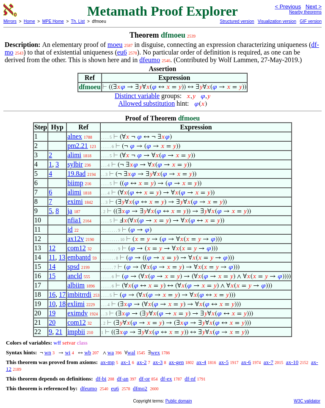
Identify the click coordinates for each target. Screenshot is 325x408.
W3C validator (307, 401)
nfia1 (74, 220)
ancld (74, 275)
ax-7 (268, 362)
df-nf (190, 378)
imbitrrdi (79, 294)
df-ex (166, 378)
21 (58, 331)
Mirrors (10, 21)
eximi (75, 201)
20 (52, 322)
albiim (76, 285)
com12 (76, 248)
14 (52, 266)
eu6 (122, 52)
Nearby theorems (305, 12)
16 (52, 294)
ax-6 (246, 362)
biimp (75, 182)
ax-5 (224, 362)
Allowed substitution (146, 103)
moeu (115, 44)
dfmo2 (140, 388)
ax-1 (126, 362)
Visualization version (277, 21)
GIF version (311, 21)
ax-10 (292, 362)
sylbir (75, 164)
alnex (74, 136)
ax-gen (176, 362)
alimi (74, 155)
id (69, 229)
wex (155, 352)
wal (131, 352)
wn (47, 352)
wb (87, 352)
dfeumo (149, 59)
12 (52, 248)
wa (110, 352)
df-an (122, 378)
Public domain (178, 401)
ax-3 (157, 362)
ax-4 (201, 362)
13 (62, 257)
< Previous (288, 6)
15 (52, 275)
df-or (144, 378)
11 (52, 257)
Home (29, 21)
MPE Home (53, 21)
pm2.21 (77, 145)
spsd (73, 266)
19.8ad (76, 173)
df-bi (101, 378)
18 (62, 303)
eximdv (77, 313)
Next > (314, 6)
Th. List (78, 21)
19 (52, 313)
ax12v (75, 238)
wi (67, 352)
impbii (76, 331)
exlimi (76, 303)
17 (62, 294)
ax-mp (108, 362)
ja (69, 210)
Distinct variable (137, 95)
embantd (79, 257)
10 (52, 303)
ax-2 (141, 362)
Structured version (237, 21)
